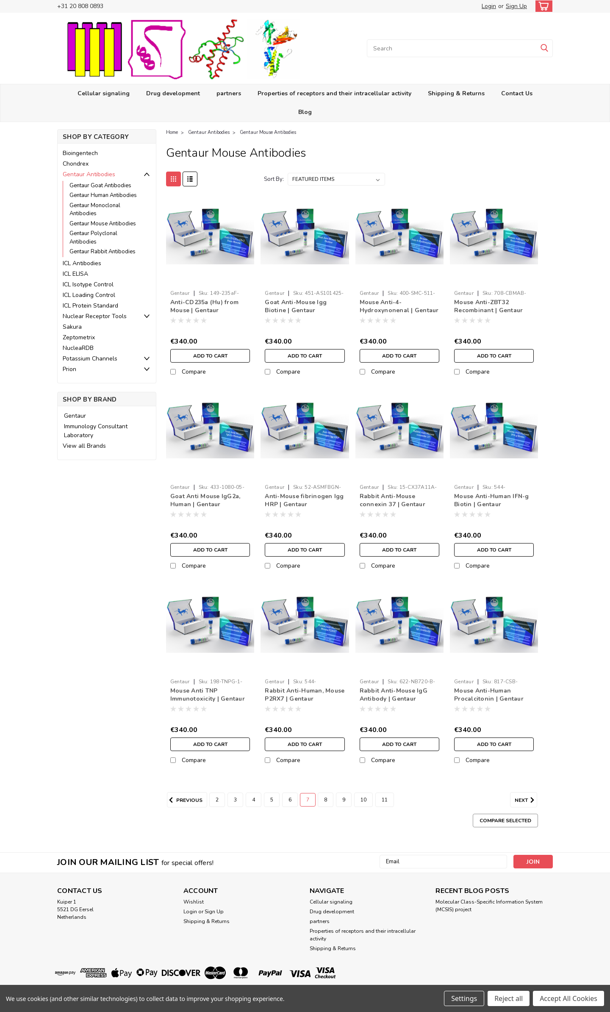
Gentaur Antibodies (89, 174)
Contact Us (516, 93)
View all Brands (84, 446)
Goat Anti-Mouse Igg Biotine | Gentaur (296, 306)
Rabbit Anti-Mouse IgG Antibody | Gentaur (393, 695)
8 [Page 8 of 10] (325, 799)
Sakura (72, 327)
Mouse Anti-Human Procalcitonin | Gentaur (489, 695)
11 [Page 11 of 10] (385, 799)
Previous (184, 800)
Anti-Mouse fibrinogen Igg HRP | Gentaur (304, 500)
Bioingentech (80, 153)
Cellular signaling (104, 93)
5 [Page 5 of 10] (271, 799)
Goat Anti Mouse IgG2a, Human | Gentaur (205, 500)
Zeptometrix (79, 337)
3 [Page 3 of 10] (235, 799)
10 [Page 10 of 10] (363, 799)
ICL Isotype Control (88, 284)
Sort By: (274, 179)
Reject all (508, 998)
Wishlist (193, 901)
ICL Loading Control (89, 295)
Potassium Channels (90, 359)
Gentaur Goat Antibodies (100, 185)
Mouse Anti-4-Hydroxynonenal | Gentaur (399, 306)
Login (489, 6)
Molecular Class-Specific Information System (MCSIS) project (489, 905)
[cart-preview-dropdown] (542, 6)
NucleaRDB (78, 348)
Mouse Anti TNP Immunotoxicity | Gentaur (207, 695)
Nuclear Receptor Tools (95, 316)
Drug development (173, 93)
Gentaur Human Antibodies (103, 195)
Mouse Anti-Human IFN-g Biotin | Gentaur (491, 500)
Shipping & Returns (456, 93)
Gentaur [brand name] (180, 293)
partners (228, 93)
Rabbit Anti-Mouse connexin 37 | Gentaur (392, 500)
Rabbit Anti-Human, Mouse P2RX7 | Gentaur (304, 695)
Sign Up (516, 6)
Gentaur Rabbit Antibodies (102, 251)
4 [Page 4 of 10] (253, 799)
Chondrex (76, 164)
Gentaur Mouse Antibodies (102, 223)
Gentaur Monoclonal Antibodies (94, 210)
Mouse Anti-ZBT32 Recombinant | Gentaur (488, 306)
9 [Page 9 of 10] (343, 799)
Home (172, 132)
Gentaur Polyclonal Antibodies (93, 238)
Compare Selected (505, 820)
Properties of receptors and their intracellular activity (334, 93)
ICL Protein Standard (90, 306)
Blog (305, 112)
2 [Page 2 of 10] (217, 799)
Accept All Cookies (568, 998)
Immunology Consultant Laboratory (96, 430)
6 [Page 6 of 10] (289, 799)
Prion (69, 369)
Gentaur (75, 416)
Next (526, 800)
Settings (464, 998)
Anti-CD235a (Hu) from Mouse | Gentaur (204, 306)
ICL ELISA (75, 274)
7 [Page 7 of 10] (307, 799)
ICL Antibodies (82, 263)
